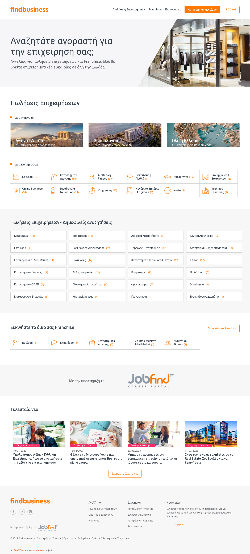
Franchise (155, 9)
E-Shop (197, 260)
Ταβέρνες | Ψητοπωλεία (148, 248)
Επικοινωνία (173, 9)
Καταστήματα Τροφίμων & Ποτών (154, 260)
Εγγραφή (180, 524)
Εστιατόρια (83, 235)
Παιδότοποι (199, 272)
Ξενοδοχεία (199, 284)
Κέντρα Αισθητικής (204, 235)
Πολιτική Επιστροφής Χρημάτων (110, 538)
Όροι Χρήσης (44, 538)
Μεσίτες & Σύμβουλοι (101, 514)
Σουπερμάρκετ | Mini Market (34, 260)
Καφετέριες (24, 235)
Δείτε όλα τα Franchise (221, 328)
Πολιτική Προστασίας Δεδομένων (71, 538)
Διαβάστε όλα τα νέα (125, 473)
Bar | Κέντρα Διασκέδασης (92, 248)
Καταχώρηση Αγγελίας (140, 508)
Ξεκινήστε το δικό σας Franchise (42, 327)
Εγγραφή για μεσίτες (139, 514)
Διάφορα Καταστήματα (148, 235)
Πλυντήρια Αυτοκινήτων (90, 284)
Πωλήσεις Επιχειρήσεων (129, 9)
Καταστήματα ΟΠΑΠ (29, 284)
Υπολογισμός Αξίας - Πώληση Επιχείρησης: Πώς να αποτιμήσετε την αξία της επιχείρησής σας (37, 458)
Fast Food (23, 248)
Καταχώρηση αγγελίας (202, 9)
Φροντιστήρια (142, 284)
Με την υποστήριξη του (34, 527)
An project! (31, 550)
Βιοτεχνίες (82, 260)
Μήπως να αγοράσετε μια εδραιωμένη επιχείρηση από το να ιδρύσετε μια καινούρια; (152, 458)
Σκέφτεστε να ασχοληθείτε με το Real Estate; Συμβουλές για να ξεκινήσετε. (209, 458)
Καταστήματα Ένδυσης (31, 272)
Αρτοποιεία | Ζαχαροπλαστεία (211, 248)
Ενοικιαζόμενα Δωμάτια (207, 296)
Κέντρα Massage (85, 296)
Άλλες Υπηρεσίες (86, 272)
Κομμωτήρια (141, 272)
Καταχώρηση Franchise (140, 520)
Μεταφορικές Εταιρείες (31, 296)
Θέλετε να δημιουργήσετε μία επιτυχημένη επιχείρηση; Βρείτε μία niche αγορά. (96, 458)
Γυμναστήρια (141, 296)
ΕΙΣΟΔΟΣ (231, 9)
